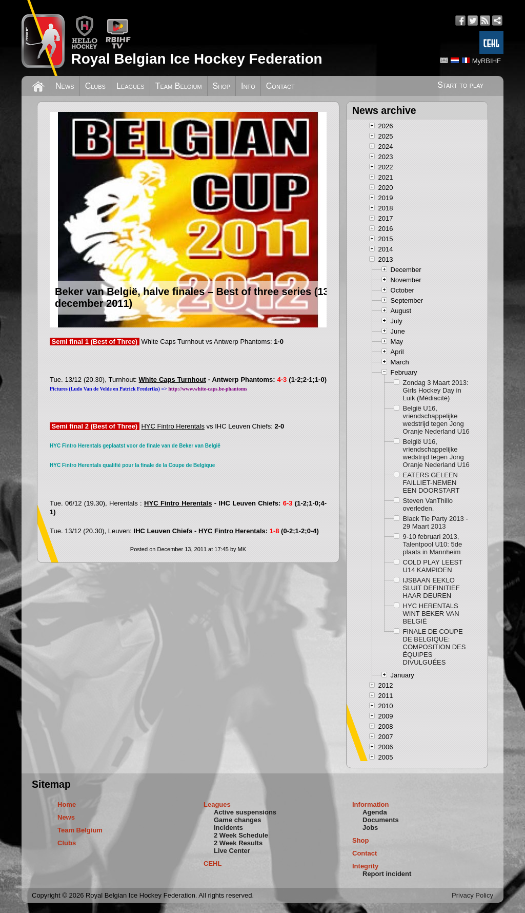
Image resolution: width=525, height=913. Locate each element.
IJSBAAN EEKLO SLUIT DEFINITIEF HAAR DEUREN (431, 587)
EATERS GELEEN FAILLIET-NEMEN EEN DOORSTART (431, 482)
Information (370, 804)
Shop (222, 86)
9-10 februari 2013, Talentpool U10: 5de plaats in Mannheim (432, 544)
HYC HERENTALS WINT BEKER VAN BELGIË (431, 613)
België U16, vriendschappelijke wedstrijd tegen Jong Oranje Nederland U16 (436, 419)
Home (66, 804)
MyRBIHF (486, 61)
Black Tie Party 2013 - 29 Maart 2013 (435, 522)
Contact (280, 86)
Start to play (460, 85)
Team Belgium (178, 86)
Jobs (370, 827)
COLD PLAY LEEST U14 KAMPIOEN (432, 566)
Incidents (228, 827)
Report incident (386, 874)
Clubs (95, 86)
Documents (380, 820)
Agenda (374, 812)
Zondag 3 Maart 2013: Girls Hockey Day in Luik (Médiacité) (436, 390)
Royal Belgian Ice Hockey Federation (196, 59)
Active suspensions (245, 812)
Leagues (130, 86)
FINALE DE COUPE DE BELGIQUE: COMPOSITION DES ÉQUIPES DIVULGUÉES (434, 647)
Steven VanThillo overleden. (428, 504)
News (64, 86)
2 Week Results (238, 843)
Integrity (365, 866)
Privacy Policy (472, 895)
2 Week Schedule (241, 835)
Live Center (232, 850)
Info (248, 86)
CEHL (212, 863)
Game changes (237, 820)
